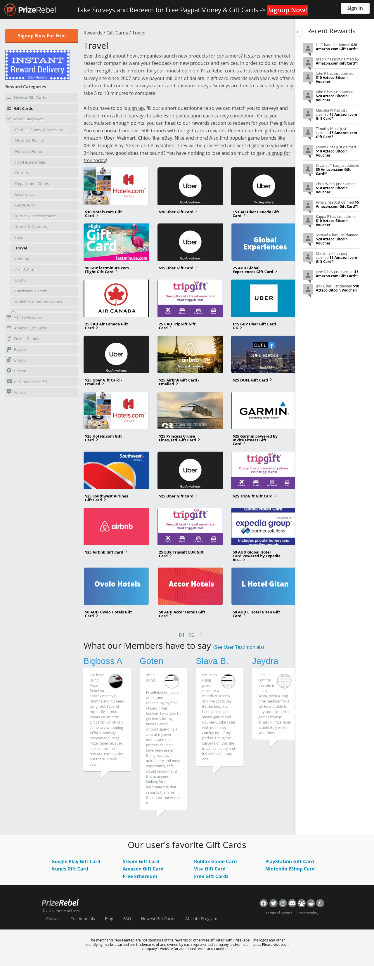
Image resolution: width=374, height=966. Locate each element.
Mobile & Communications (38, 301)
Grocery (22, 172)
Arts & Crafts (26, 269)
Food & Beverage (30, 162)
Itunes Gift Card (69, 869)
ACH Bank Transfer (27, 381)
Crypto (16, 360)
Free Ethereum (140, 876)
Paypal (16, 350)
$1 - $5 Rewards (24, 318)
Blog (109, 919)
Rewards (93, 33)
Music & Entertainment (35, 215)
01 (181, 635)
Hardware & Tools (31, 291)
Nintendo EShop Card (290, 869)
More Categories (25, 119)
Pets (19, 237)
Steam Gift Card (141, 862)
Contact (53, 919)
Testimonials (83, 919)
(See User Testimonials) (238, 647)
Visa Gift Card (210, 869)
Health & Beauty (29, 140)
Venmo (17, 392)
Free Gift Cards (211, 876)
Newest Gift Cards (26, 98)
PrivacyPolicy (307, 913)
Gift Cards (20, 109)
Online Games (23, 339)
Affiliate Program (201, 919)
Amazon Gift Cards (27, 329)
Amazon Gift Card (143, 869)
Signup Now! (287, 9)
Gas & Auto (25, 205)
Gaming (22, 258)
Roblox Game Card (215, 862)
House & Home (28, 151)
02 (192, 635)
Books (20, 280)
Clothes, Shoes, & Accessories (41, 129)
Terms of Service (279, 913)
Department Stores (32, 183)
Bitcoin (16, 371)
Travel (21, 248)
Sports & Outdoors (31, 226)
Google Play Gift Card (76, 862)
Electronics (24, 194)
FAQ (127, 919)
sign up (136, 108)
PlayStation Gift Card (289, 862)
